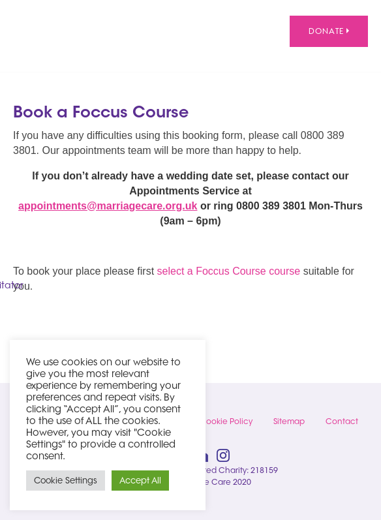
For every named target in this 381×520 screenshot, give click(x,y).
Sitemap (289, 421)
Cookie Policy (226, 421)
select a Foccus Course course (229, 271)
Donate (329, 31)
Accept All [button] (140, 480)
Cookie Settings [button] (65, 480)
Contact (342, 421)
